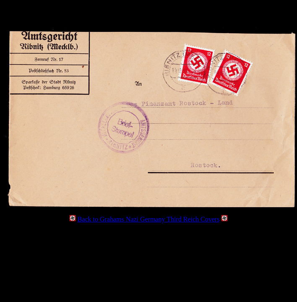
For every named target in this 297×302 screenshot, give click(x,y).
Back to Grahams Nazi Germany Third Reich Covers (149, 219)
